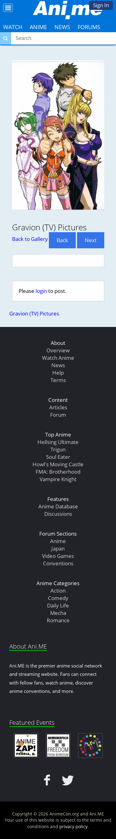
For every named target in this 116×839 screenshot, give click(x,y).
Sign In (101, 5)
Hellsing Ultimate (58, 442)
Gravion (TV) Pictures (34, 313)
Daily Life (58, 605)
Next (91, 240)
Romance (58, 620)
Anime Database (58, 506)
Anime (38, 27)
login (41, 290)
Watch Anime (58, 357)
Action (58, 590)
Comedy (58, 598)
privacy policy (73, 826)
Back (62, 240)
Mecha (58, 612)
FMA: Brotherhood (58, 471)
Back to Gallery (30, 238)
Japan (58, 548)
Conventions (58, 563)
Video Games (58, 555)
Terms (58, 380)
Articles (58, 407)
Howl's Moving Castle (58, 464)
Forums (89, 27)
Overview (58, 350)
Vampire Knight (58, 479)
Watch (12, 27)
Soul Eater (58, 456)
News (62, 27)
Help (58, 372)
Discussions (58, 513)
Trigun (58, 449)
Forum (58, 414)
